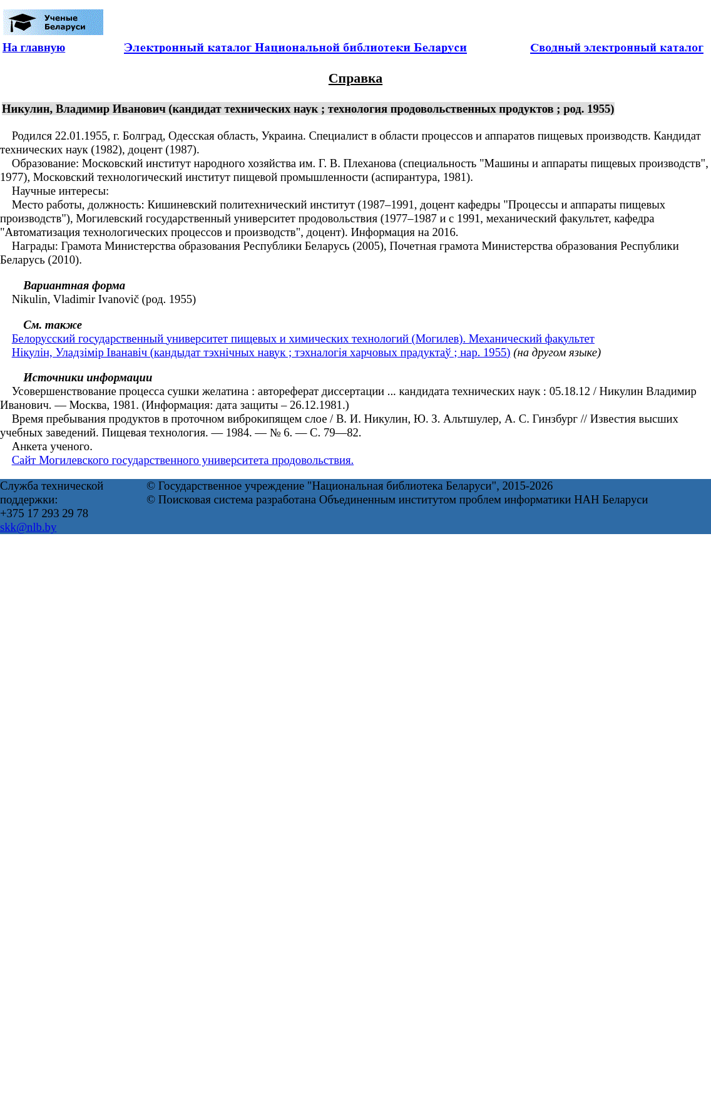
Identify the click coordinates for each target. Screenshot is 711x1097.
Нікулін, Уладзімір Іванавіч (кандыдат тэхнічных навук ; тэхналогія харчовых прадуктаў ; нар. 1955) (261, 352)
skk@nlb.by (28, 526)
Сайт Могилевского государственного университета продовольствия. (183, 459)
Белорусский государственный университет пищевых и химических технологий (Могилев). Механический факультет (303, 338)
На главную (34, 47)
